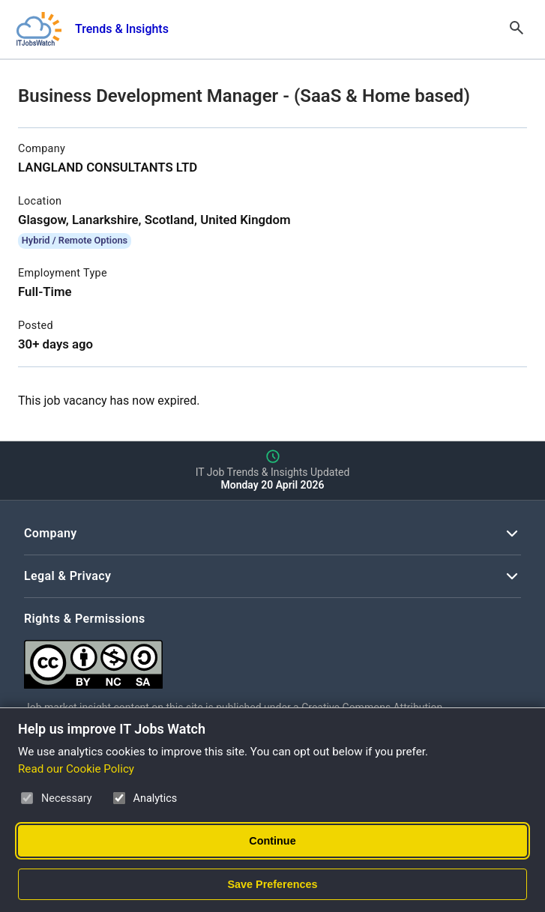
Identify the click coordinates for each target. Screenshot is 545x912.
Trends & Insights (122, 29)
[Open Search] (516, 29)
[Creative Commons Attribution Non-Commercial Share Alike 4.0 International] (249, 658)
